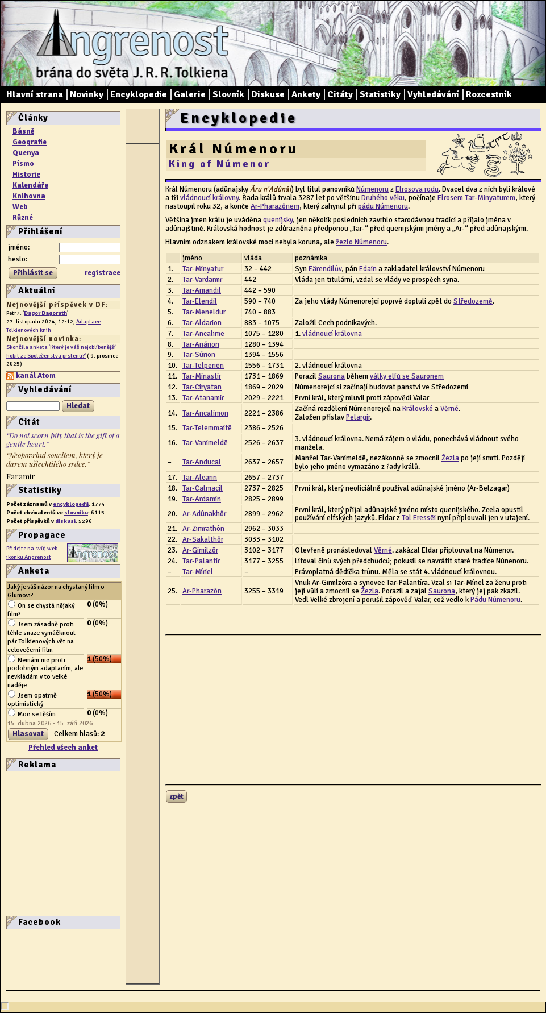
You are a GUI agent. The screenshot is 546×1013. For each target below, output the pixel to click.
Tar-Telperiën (203, 365)
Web (20, 206)
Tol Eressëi (419, 517)
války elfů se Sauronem (407, 376)
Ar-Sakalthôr (202, 539)
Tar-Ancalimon (205, 413)
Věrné (449, 408)
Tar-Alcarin (199, 477)
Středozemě (473, 301)
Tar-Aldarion (202, 322)
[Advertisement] (40, 842)
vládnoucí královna (332, 333)
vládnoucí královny (209, 197)
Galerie (190, 94)
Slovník (228, 94)
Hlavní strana (34, 94)
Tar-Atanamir (203, 397)
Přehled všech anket (63, 747)
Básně (23, 131)
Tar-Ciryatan (202, 387)
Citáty (340, 94)
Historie (26, 174)
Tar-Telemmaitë (207, 428)
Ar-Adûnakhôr (204, 513)
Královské (417, 408)
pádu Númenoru (383, 206)
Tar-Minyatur (202, 268)
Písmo (23, 163)
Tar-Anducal (201, 462)
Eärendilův (325, 268)
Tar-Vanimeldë (205, 442)
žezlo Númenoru (361, 242)
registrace (102, 272)
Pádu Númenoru (495, 599)
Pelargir (358, 417)
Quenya (25, 152)
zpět (176, 796)
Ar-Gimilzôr (200, 550)
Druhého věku (383, 197)
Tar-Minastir (201, 376)
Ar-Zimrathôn (203, 528)
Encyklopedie (138, 94)
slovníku (76, 512)
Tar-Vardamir (202, 279)
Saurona (331, 376)
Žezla (450, 458)
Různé (22, 217)
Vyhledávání (433, 94)
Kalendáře (30, 185)
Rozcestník (489, 94)
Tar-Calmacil (202, 488)
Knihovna (28, 196)
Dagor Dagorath (45, 313)
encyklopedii (71, 504)
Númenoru (372, 189)
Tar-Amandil (201, 290)
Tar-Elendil (199, 301)
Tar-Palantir (201, 561)
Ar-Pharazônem (275, 206)
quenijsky (278, 220)
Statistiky (380, 94)
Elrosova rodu (417, 189)
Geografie (29, 142)
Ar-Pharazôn (202, 591)
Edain (368, 268)
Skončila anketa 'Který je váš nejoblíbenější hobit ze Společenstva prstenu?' (61, 351)
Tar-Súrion (198, 354)
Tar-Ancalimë (203, 333)
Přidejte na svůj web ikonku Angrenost (31, 553)
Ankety (305, 94)
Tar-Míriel (197, 571)
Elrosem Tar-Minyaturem (476, 197)
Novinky (86, 94)
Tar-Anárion (200, 344)
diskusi (65, 521)
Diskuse (268, 94)
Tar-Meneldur (204, 312)
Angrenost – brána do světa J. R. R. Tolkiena (128, 43)
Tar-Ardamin (201, 499)
